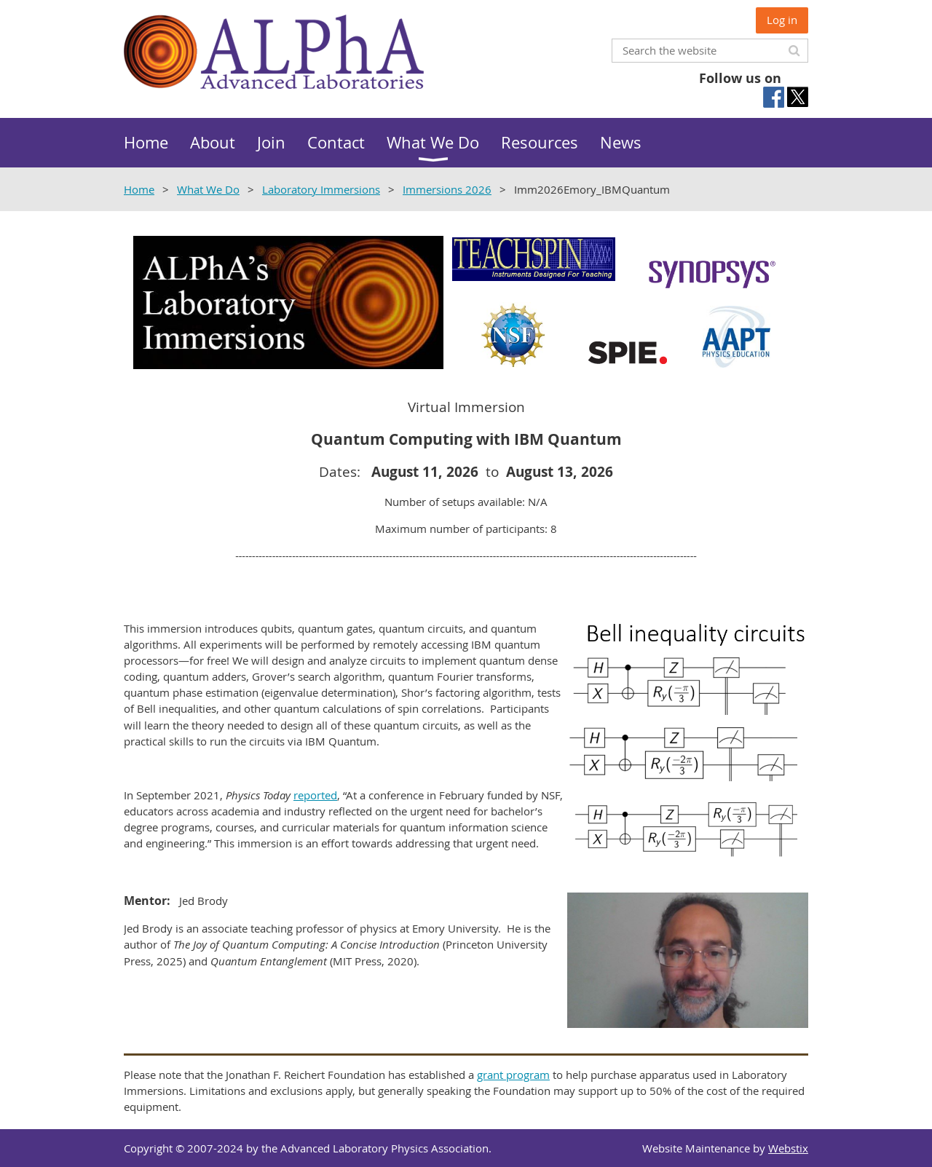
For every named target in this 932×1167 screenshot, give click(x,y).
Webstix (788, 1148)
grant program (513, 1074)
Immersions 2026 (447, 189)
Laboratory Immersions (321, 189)
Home (139, 189)
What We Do (208, 189)
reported (315, 795)
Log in (782, 19)
